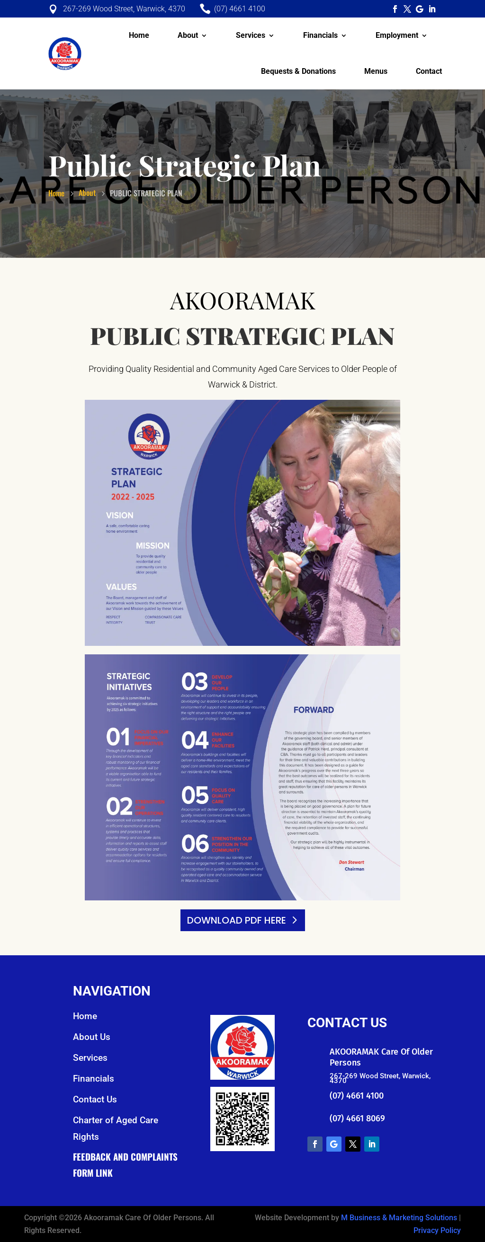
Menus (375, 71)
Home (139, 35)
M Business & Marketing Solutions (399, 1217)
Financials (320, 35)
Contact (429, 71)
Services (250, 35)
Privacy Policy (437, 1230)
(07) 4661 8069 (357, 1118)
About (188, 35)
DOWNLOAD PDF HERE (236, 920)
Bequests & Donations (298, 71)
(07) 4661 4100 (357, 1096)
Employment (397, 35)
